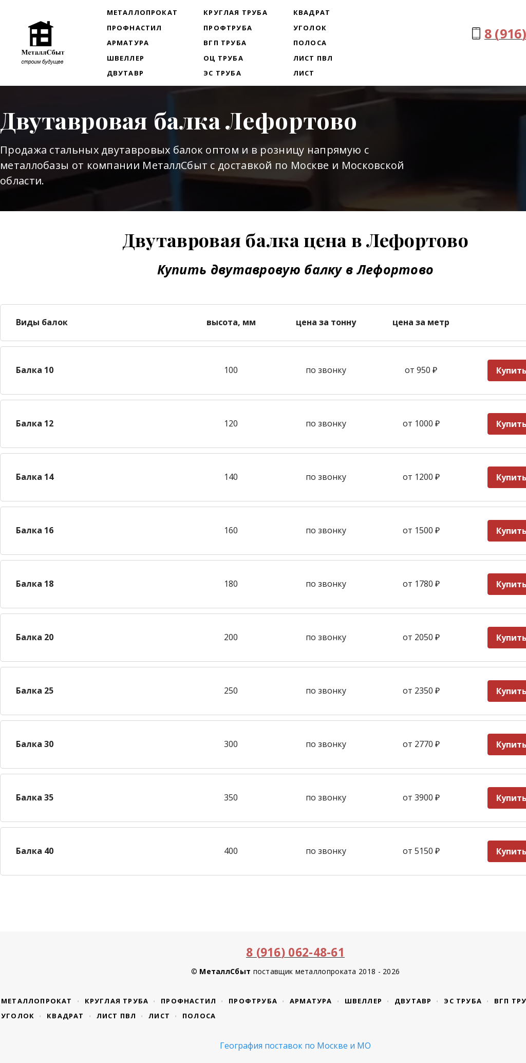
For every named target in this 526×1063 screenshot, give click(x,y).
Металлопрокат (142, 12)
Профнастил (134, 27)
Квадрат (311, 12)
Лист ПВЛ (313, 58)
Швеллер (125, 58)
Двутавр (125, 73)
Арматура (128, 42)
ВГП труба (225, 42)
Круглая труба (235, 12)
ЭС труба (222, 73)
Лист (304, 73)
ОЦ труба (223, 58)
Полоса (310, 42)
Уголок (310, 27)
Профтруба (227, 27)
